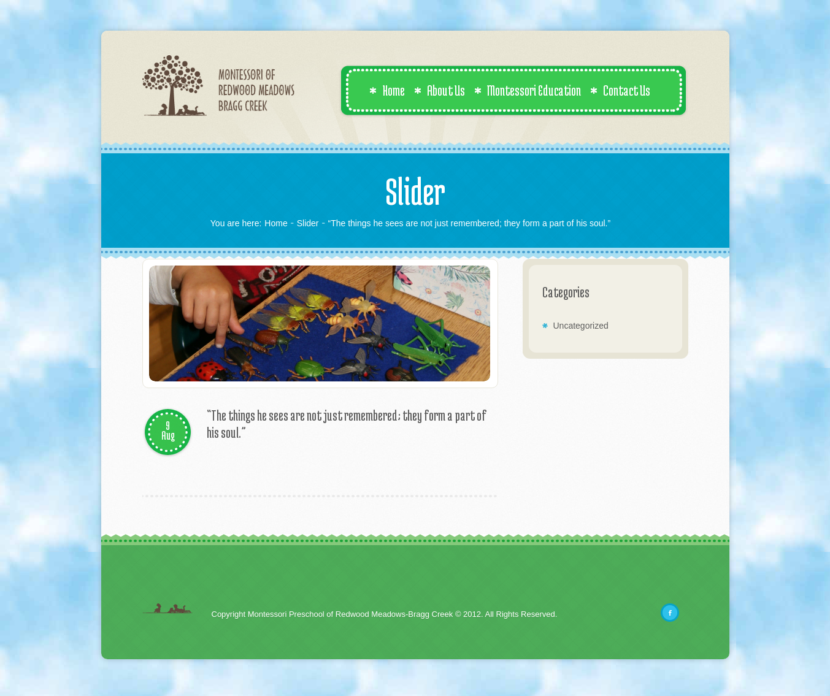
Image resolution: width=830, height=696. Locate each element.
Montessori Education (527, 90)
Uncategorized (581, 326)
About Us (439, 90)
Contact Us (620, 90)
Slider (308, 223)
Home (387, 90)
